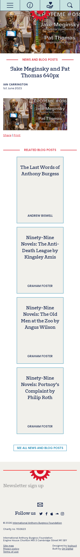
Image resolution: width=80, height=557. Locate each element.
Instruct (72, 545)
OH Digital (67, 548)
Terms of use (11, 551)
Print (16, 135)
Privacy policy (11, 548)
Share (7, 135)
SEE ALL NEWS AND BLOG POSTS (40, 448)
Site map (8, 545)
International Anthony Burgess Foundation (37, 522)
